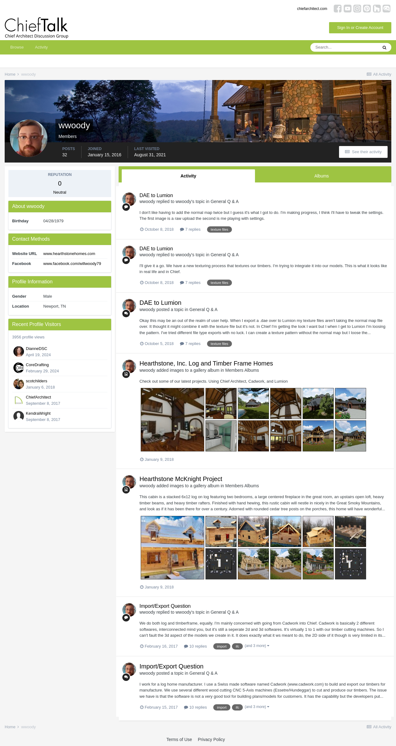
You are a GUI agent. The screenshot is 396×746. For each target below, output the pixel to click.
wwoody (147, 201)
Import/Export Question (165, 606)
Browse (17, 47)
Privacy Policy (211, 739)
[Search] (344, 47)
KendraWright (38, 413)
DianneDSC (36, 348)
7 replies (190, 229)
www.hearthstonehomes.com (69, 253)
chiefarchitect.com (312, 9)
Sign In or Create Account (360, 27)
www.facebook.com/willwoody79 (72, 263)
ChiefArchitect (38, 397)
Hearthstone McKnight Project (180, 478)
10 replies (195, 646)
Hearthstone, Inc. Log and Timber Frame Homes (206, 363)
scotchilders (36, 381)
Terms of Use (179, 739)
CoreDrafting (37, 364)
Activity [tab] (188, 175)
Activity (41, 47)
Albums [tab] (321, 175)
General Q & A (224, 201)
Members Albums (242, 370)
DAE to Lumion (156, 195)
